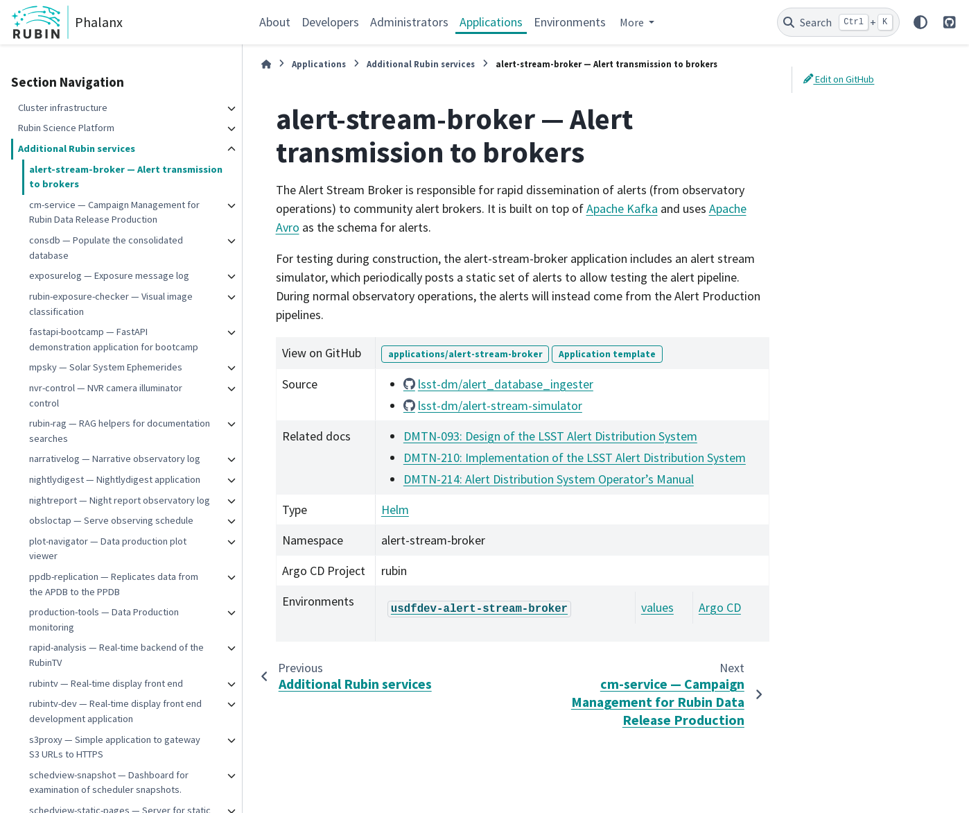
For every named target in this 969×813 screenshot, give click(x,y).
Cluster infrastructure (62, 107)
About (274, 22)
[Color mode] (920, 22)
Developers (330, 22)
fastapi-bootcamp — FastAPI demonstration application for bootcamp (113, 339)
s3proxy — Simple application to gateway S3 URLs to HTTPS (114, 747)
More (633, 22)
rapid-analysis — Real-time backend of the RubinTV (116, 655)
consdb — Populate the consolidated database (106, 248)
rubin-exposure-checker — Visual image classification (111, 304)
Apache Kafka (622, 208)
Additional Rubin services (76, 148)
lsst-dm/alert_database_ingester (505, 384)
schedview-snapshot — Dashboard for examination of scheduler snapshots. (109, 782)
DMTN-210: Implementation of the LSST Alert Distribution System (574, 457)
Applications (491, 22)
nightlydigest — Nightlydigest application (114, 479)
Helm (395, 509)
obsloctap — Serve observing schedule (111, 520)
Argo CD (720, 607)
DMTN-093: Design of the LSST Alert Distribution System (550, 436)
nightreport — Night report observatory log (119, 500)
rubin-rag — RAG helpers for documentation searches (119, 431)
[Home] (266, 64)
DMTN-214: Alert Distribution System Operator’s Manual (548, 479)
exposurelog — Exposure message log (109, 275)
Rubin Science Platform (66, 127)
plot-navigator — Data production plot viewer (107, 549)
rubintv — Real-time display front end (106, 683)
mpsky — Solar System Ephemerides (105, 367)
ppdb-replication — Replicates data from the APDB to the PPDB (113, 584)
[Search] (838, 22)
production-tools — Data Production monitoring (104, 619)
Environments (570, 22)
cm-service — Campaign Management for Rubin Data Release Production (114, 212)
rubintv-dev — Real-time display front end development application (115, 711)
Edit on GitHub (838, 79)
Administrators (409, 22)
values (657, 607)
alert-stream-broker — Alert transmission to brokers (125, 177)
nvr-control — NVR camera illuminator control (105, 395)
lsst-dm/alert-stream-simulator (500, 405)
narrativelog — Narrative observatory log (114, 458)
